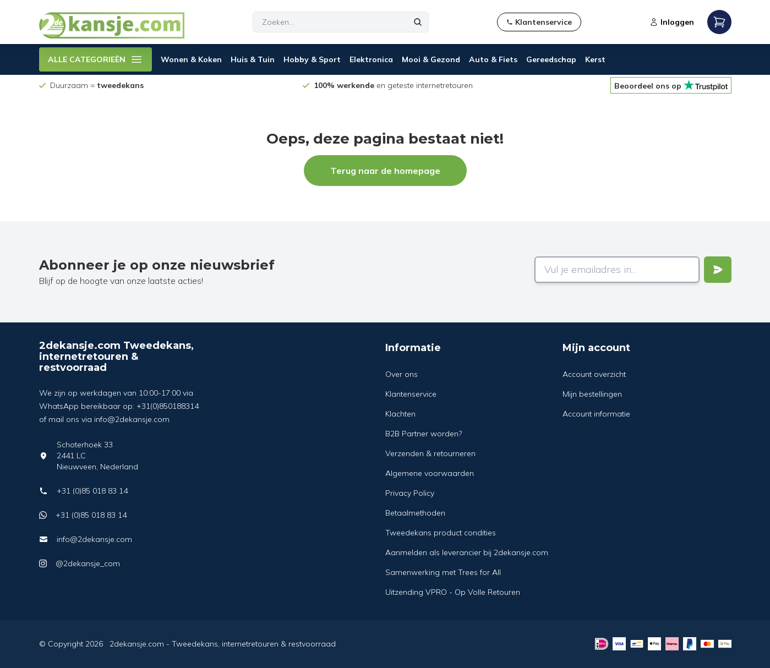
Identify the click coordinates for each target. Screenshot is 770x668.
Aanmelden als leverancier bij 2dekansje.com (466, 552)
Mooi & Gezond (431, 59)
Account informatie (596, 414)
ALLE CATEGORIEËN (95, 59)
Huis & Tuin (253, 59)
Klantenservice (410, 394)
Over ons (401, 374)
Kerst (595, 59)
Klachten (400, 414)
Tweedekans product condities (440, 533)
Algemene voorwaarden (429, 473)
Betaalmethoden (415, 513)
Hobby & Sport (312, 59)
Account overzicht (594, 374)
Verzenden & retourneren (430, 453)
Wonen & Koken (191, 59)
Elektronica (371, 59)
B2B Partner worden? (423, 434)
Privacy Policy (409, 493)
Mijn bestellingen (592, 394)
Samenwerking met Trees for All (443, 572)
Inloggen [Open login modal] (671, 22)
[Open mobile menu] (719, 22)
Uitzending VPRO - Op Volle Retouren (452, 592)
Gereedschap (551, 59)
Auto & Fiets (493, 59)
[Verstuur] (717, 269)
